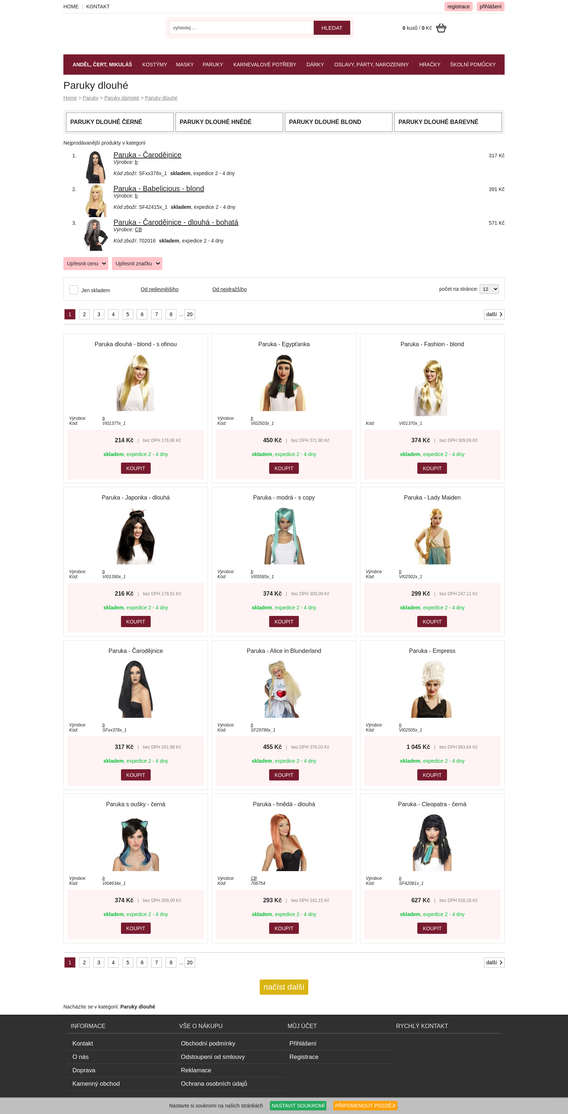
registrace (458, 6)
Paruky (91, 98)
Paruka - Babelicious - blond (158, 188)
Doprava (83, 1070)
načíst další (283, 986)
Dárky (315, 64)
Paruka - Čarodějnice (147, 155)
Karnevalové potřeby (264, 64)
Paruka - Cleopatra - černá (432, 804)
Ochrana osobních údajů (214, 1083)
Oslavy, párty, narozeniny (371, 64)
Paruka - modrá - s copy (284, 497)
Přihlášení (303, 1043)
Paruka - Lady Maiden (432, 497)
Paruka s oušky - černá (136, 804)
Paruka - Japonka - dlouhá (136, 497)
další (495, 314)
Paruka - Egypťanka (284, 344)
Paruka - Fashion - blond (432, 344)
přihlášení (491, 6)
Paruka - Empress (432, 651)
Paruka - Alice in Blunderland (284, 651)
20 (190, 314)
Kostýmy (154, 64)
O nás (80, 1056)
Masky (185, 64)
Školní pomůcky (473, 64)
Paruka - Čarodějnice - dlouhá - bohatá (175, 222)
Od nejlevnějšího (160, 289)
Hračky (429, 64)
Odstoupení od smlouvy (213, 1056)
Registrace (303, 1056)
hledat (331, 28)
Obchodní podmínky (208, 1043)
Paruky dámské (121, 98)
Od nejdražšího (229, 289)
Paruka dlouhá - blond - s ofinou (136, 344)
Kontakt (98, 6)
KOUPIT (135, 468)
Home (70, 98)
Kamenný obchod (96, 1083)
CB (138, 229)
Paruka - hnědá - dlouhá (284, 804)
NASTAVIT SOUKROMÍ (298, 1106)
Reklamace (196, 1070)
